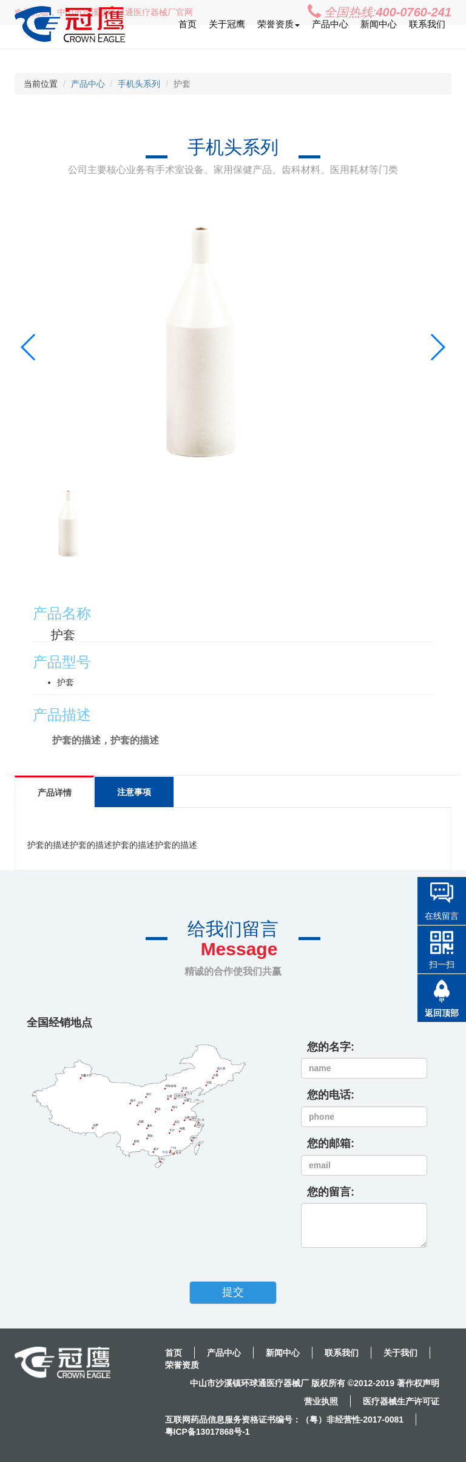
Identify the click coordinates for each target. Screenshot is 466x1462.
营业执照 (321, 1401)
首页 (187, 24)
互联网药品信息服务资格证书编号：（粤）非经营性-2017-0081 (284, 1419)
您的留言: (330, 1192)
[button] (437, 347)
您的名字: (330, 1047)
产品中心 (330, 24)
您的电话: (330, 1095)
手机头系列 (139, 84)
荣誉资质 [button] (278, 24)
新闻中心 (378, 24)
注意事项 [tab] (140, 792)
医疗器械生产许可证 (401, 1401)
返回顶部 (442, 1013)
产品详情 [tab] (56, 792)
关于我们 (400, 1353)
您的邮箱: (330, 1143)
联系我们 (427, 24)
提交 (233, 1292)
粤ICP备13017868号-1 (207, 1432)
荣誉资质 (182, 1365)
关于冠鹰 (227, 24)
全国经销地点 (59, 1023)
